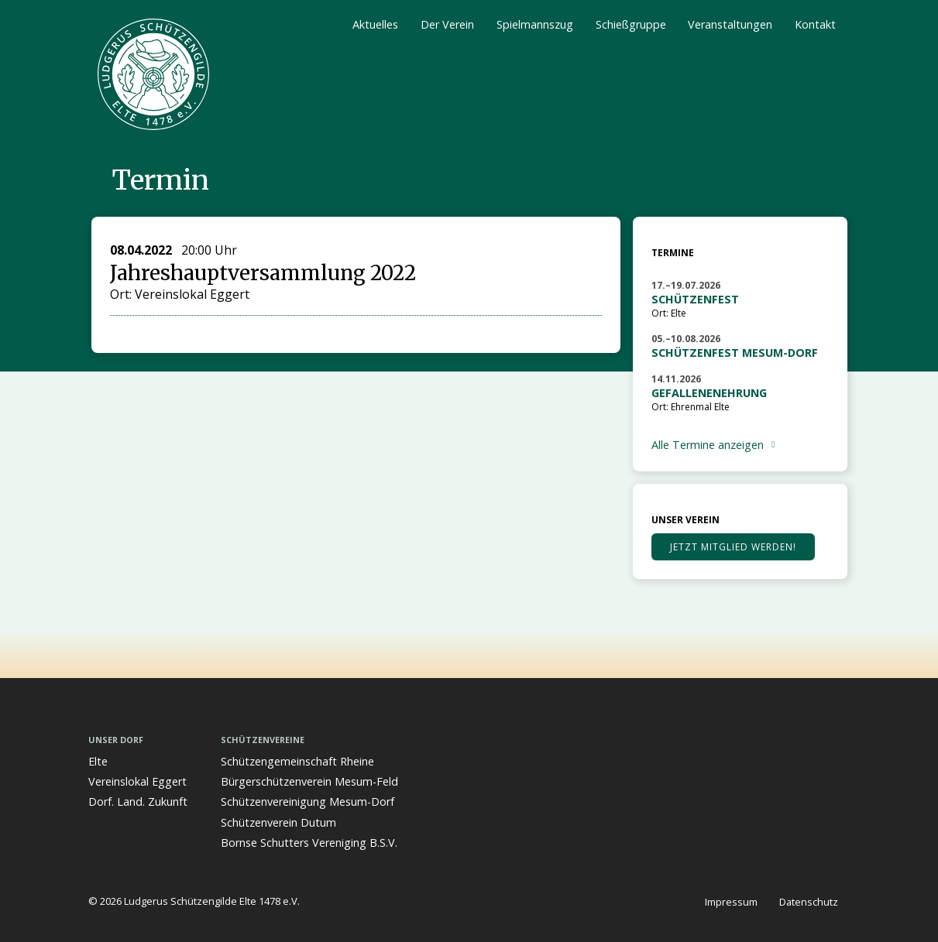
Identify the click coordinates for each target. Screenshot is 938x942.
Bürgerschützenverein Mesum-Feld (309, 781)
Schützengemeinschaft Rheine (297, 761)
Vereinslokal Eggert (137, 781)
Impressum (731, 902)
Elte (98, 761)
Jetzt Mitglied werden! (733, 546)
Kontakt (815, 24)
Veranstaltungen (730, 24)
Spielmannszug (534, 24)
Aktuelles (375, 24)
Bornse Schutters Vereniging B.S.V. (309, 842)
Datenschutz (808, 902)
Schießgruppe (631, 24)
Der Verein (447, 24)
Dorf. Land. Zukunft (137, 801)
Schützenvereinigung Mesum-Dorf (307, 801)
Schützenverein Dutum (278, 822)
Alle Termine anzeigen (707, 444)
